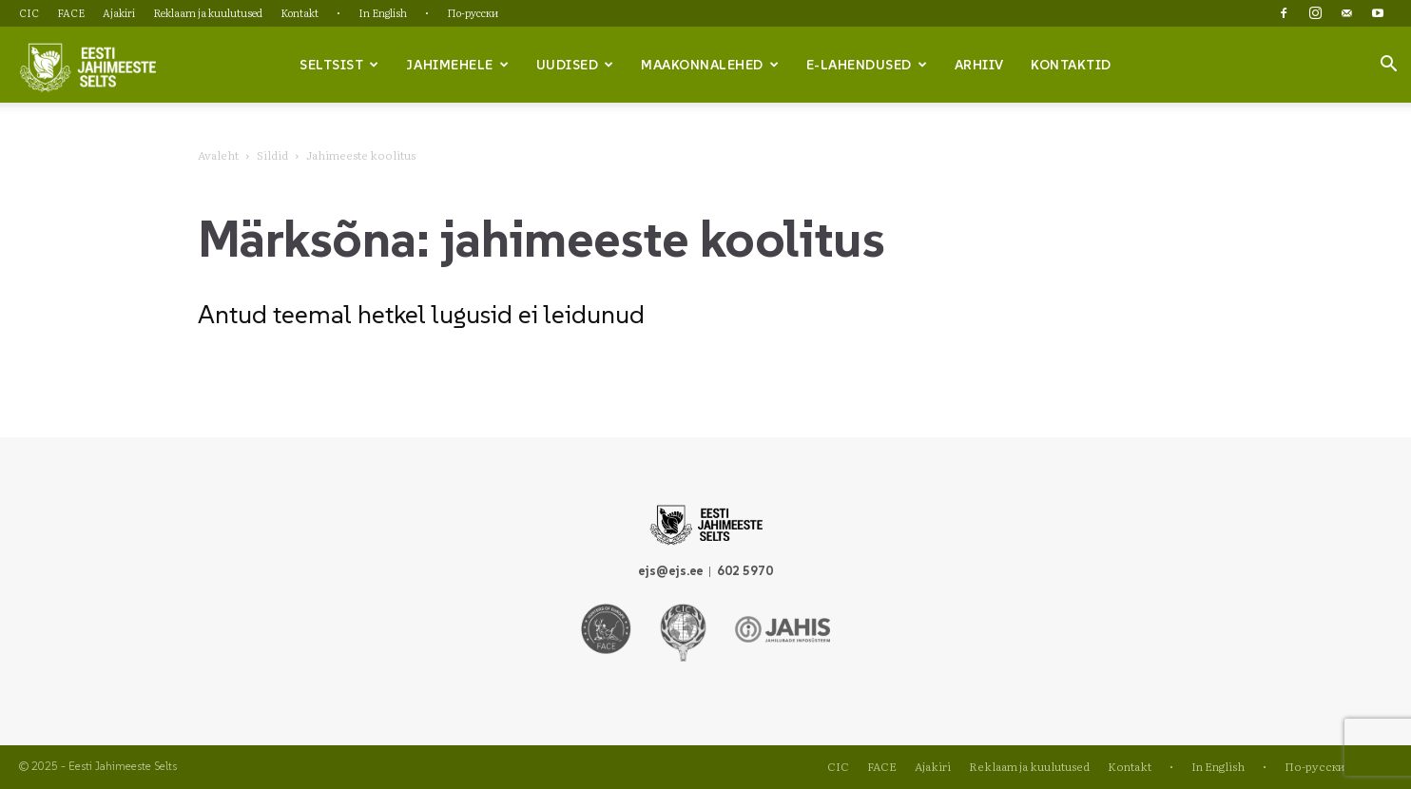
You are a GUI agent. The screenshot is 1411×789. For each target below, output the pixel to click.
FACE (71, 12)
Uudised (575, 64)
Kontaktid (1071, 64)
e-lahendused (867, 64)
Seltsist (339, 64)
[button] (1388, 65)
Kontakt (299, 12)
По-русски (472, 12)
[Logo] (87, 66)
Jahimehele (457, 64)
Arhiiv (979, 64)
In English (382, 12)
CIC (29, 12)
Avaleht (218, 155)
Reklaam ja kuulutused (207, 12)
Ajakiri (119, 12)
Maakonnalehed (710, 64)
